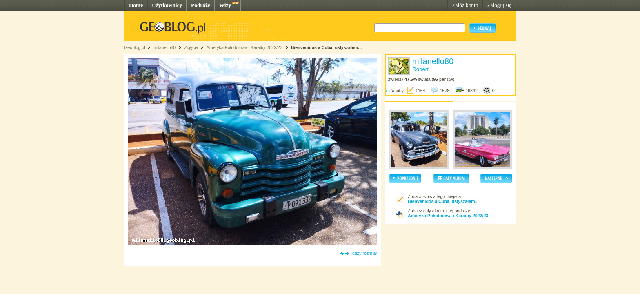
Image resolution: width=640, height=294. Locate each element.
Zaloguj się (499, 5)
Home (136, 5)
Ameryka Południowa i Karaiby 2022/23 (245, 47)
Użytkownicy (167, 5)
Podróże (200, 5)
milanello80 (164, 47)
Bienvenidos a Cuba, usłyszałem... (326, 47)
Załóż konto (465, 5)
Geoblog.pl (134, 47)
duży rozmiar (364, 253)
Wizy (225, 5)
